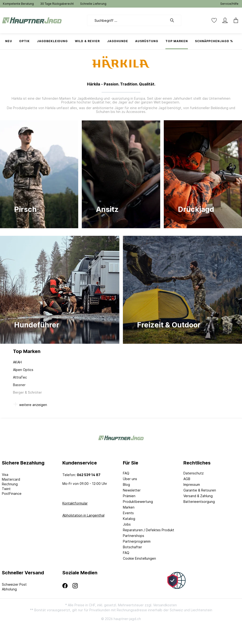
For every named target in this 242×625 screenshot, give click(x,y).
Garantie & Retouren (199, 490)
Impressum (191, 484)
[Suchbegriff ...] (127, 20)
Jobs (127, 524)
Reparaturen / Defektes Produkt (148, 530)
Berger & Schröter (27, 392)
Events (128, 513)
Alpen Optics (23, 370)
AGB (186, 479)
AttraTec (20, 377)
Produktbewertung (138, 502)
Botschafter (132, 547)
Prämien (129, 496)
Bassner (19, 385)
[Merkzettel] (214, 20)
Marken (128, 507)
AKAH (17, 362)
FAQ (126, 473)
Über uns (130, 479)
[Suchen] (174, 20)
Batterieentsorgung (199, 502)
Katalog (129, 519)
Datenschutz (193, 473)
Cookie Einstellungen (139, 558)
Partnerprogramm (137, 541)
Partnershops (133, 536)
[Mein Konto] (225, 20)
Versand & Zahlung (198, 496)
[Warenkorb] (234, 20)
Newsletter (132, 490)
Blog (126, 484)
